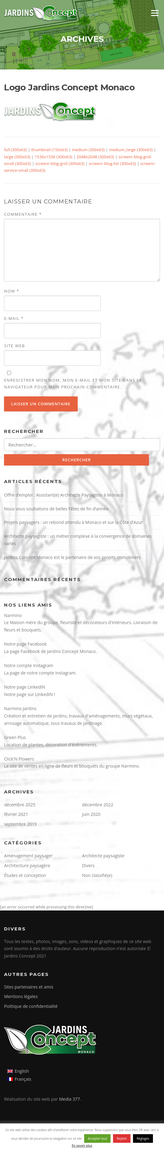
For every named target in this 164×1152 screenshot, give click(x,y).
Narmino (13, 615)
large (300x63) (17, 156)
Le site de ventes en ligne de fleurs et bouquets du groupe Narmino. (72, 766)
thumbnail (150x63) (49, 149)
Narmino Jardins (20, 708)
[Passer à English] (19, 1071)
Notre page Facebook (25, 644)
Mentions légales (21, 996)
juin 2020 (91, 814)
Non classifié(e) (97, 875)
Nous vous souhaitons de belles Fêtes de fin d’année (56, 509)
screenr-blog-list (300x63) (112, 163)
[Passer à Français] (19, 1079)
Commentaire (23, 214)
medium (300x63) (88, 149)
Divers (88, 865)
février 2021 (16, 814)
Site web (14, 345)
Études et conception (25, 875)
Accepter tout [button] (97, 1138)
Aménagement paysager (28, 856)
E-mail (14, 318)
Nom (11, 291)
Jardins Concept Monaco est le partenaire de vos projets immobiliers (72, 557)
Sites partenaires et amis (28, 987)
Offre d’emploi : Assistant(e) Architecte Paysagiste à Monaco (63, 495)
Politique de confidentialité (30, 1006)
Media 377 (69, 1099)
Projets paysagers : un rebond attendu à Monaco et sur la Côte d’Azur (73, 522)
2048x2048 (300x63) (95, 156)
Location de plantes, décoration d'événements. (50, 745)
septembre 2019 (20, 824)
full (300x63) (15, 149)
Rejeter (122, 1138)
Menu (154, 13)
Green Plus (15, 737)
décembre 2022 (97, 805)
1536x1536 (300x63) (53, 156)
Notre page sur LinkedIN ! (29, 694)
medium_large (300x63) (131, 149)
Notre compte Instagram (28, 665)
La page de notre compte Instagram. (40, 673)
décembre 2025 (19, 805)
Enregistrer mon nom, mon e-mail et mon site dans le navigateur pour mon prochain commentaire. (73, 383)
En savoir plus (82, 1145)
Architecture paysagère (27, 865)
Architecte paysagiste (103, 856)
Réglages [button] (143, 1138)
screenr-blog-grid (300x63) (59, 163)
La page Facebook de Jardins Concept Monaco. (50, 651)
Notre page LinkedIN (24, 687)
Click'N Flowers (19, 759)
